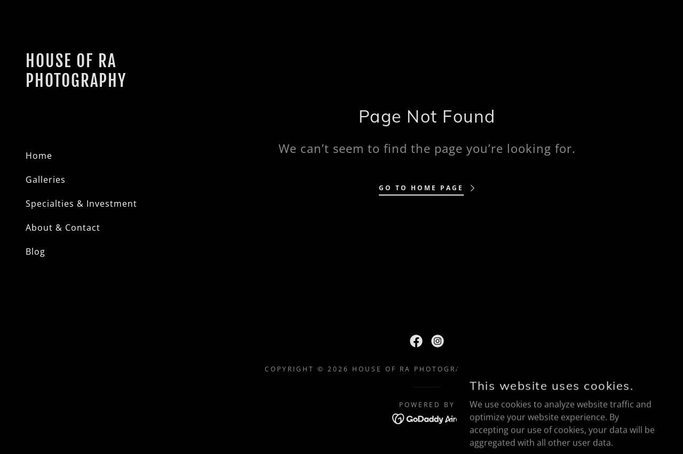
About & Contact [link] (63, 227)
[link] (85, 84)
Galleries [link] (46, 179)
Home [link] (39, 155)
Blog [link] (35, 251)
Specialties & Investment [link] (81, 203)
